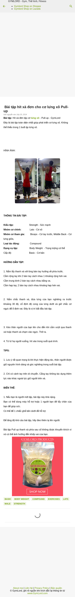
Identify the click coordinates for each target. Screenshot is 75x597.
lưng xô (35, 118)
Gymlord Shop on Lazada (27, 9)
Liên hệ (29, 588)
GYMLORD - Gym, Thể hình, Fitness (27, 1)
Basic (8, 499)
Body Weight (21, 499)
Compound (38, 499)
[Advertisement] (37, 75)
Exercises (54, 499)
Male (8, 504)
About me (18, 588)
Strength (19, 504)
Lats (65, 499)
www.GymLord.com (37, 593)
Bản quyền (56, 588)
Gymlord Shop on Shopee (27, 6)
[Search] (71, 6)
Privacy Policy (41, 588)
